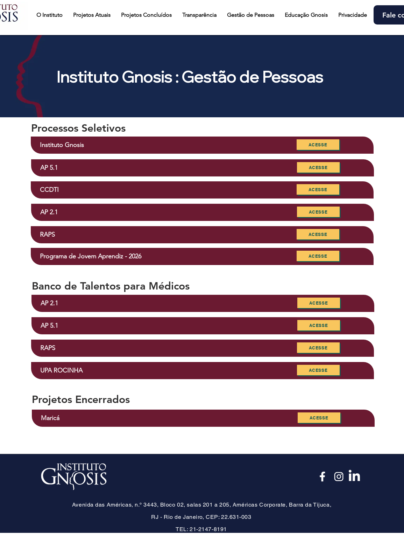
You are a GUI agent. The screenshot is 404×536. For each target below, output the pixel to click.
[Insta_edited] (339, 476)
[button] (92, 15)
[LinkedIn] (354, 476)
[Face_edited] (323, 476)
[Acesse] (318, 144)
